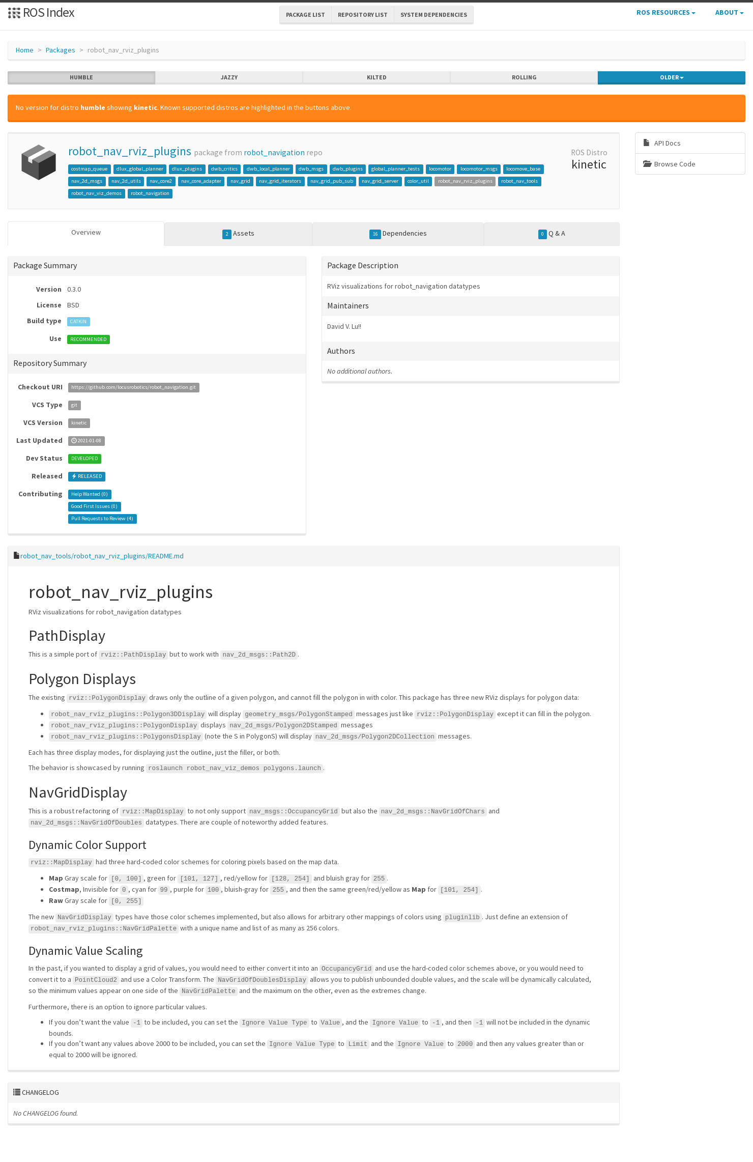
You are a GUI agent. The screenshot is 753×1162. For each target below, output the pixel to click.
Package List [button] (305, 14)
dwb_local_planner (268, 168)
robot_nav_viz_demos (96, 193)
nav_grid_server (380, 181)
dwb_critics (224, 168)
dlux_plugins (187, 168)
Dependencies (398, 234)
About (729, 12)
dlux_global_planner (140, 168)
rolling (524, 77)
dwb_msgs (311, 168)
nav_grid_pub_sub (331, 181)
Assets (238, 234)
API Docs (662, 143)
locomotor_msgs (479, 168)
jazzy (229, 77)
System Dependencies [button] (433, 14)
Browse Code (669, 163)
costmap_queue (89, 168)
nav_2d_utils (126, 181)
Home (25, 49)
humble (81, 77)
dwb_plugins (348, 168)
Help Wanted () (89, 494)
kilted (377, 77)
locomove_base (523, 168)
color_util (418, 181)
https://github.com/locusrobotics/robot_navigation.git (133, 387)
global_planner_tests (395, 168)
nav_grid (240, 181)
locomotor (440, 168)
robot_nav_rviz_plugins (129, 151)
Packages (60, 49)
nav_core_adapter (201, 181)
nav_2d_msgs (86, 181)
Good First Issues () (94, 506)
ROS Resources (666, 12)
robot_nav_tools (519, 181)
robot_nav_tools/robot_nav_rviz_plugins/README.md (102, 555)
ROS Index (41, 12)
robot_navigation (274, 152)
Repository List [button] (363, 14)
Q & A (552, 234)
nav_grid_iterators (280, 181)
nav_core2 (161, 181)
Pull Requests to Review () (102, 519)
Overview (86, 232)
